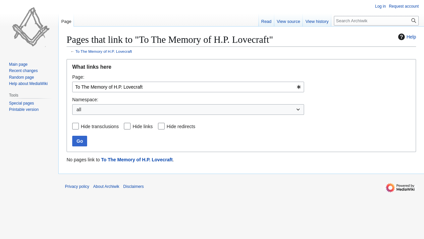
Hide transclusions (100, 126)
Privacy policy (77, 186)
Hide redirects (181, 126)
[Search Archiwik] (376, 21)
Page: (78, 77)
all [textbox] (79, 109)
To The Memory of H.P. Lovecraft (104, 51)
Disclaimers (133, 186)
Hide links (142, 126)
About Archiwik (106, 186)
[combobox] (188, 87)
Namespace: (85, 99)
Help (406, 37)
